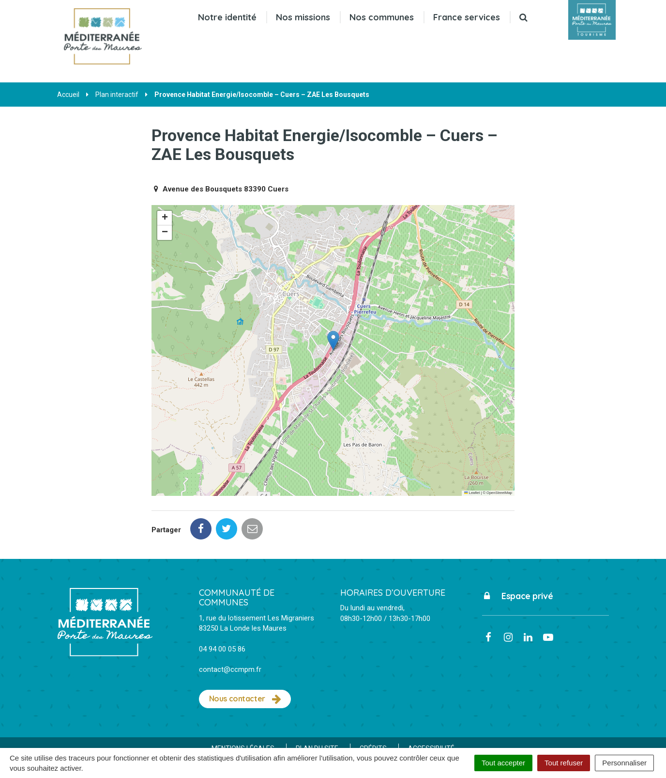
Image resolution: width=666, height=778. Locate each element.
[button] (333, 340)
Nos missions (303, 17)
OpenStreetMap (499, 493)
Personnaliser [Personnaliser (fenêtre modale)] (624, 763)
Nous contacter (245, 656)
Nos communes (381, 17)
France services (466, 17)
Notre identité (227, 17)
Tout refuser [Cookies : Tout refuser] (564, 763)
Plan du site (317, 705)
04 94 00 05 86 (222, 606)
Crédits (373, 705)
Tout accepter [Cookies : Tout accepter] (503, 763)
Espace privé (517, 552)
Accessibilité (431, 705)
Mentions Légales (243, 705)
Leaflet (472, 493)
